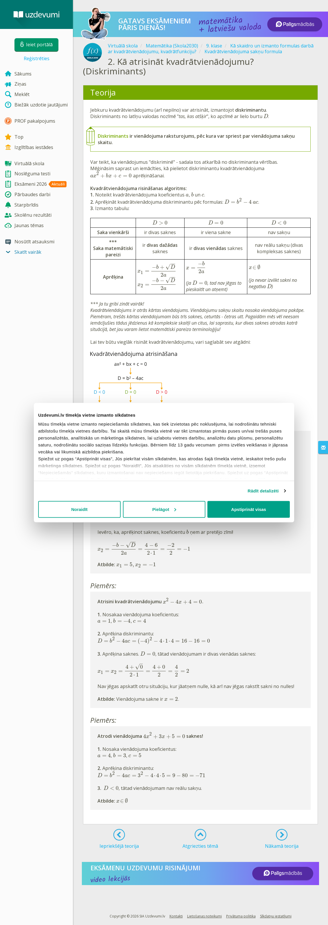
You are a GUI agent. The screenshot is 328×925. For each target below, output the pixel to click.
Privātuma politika (241, 916)
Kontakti (176, 916)
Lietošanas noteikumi (204, 916)
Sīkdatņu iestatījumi (276, 916)
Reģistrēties (36, 58)
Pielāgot (164, 509)
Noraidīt (79, 509)
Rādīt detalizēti (263, 490)
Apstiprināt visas (248, 509)
